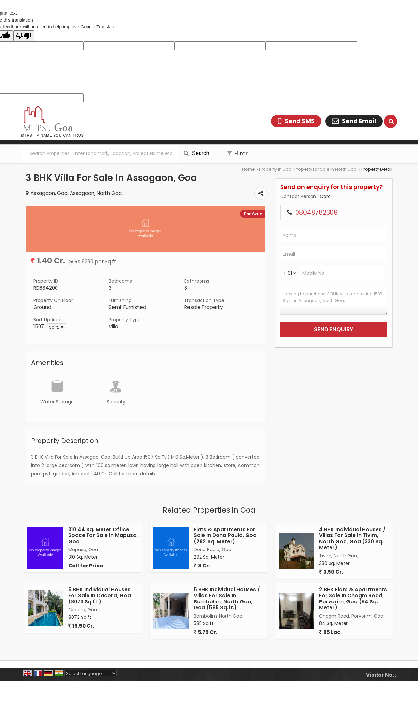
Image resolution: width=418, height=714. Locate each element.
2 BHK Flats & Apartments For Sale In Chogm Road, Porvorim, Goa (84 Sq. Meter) (353, 598)
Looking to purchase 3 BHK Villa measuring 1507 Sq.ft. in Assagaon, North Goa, (333, 301)
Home (248, 169)
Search (196, 153)
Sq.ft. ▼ (56, 327)
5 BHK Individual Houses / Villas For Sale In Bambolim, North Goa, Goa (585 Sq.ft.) (227, 598)
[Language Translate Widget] (90, 673)
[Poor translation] (23, 35)
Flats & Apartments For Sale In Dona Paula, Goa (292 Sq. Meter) (225, 535)
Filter (237, 153)
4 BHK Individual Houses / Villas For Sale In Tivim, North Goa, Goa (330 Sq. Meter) (352, 538)
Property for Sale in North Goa (325, 169)
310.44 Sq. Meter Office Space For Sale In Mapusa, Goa (103, 535)
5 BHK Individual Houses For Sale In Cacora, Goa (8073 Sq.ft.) (99, 595)
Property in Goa (275, 169)
